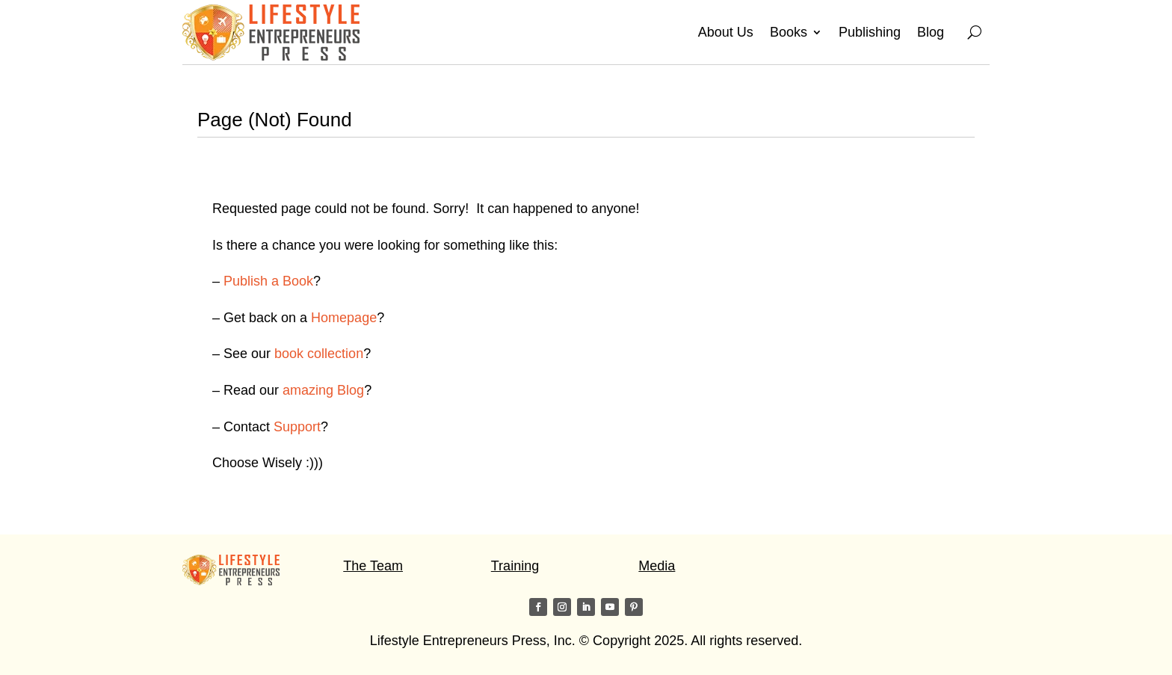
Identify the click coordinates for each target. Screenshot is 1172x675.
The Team (373, 565)
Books (788, 32)
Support (297, 426)
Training (515, 565)
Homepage (344, 317)
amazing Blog (323, 390)
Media (656, 565)
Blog (930, 32)
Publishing (870, 32)
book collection (318, 353)
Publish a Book (268, 281)
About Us (725, 32)
